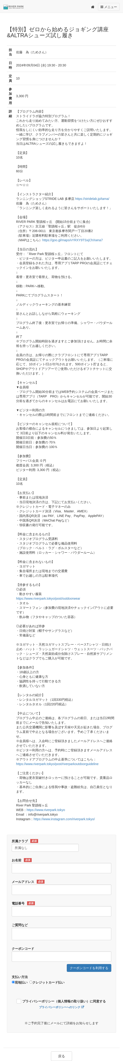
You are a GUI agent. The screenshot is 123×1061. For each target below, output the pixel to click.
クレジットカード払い (46, 982)
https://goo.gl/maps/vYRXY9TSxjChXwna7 (72, 240)
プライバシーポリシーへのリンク (59, 1007)
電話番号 (23, 903)
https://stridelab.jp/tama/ (92, 199)
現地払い (20, 982)
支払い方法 (20, 977)
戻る (61, 1056)
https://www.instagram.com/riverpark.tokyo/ (64, 819)
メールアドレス (28, 881)
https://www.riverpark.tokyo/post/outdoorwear (48, 598)
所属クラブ (25, 841)
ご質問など (20, 925)
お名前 (22, 860)
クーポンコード (23, 948)
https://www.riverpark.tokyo (46, 810)
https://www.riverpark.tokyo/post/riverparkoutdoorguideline (57, 764)
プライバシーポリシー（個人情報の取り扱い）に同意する (64, 1001)
